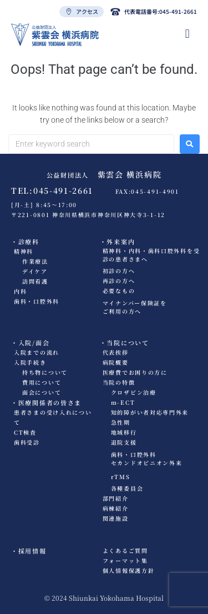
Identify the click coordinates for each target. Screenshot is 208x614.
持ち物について (45, 372)
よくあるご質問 (125, 550)
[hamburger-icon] (188, 33)
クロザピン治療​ (133, 392)
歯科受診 (27, 442)
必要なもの (119, 290)
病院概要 (116, 362)
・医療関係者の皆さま (46, 402)
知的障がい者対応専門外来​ (150, 412)
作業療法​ (35, 261)
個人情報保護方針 (129, 570)
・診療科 (25, 241)
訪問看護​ (35, 281)
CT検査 (25, 432)
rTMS (120, 476)
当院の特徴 (119, 382)
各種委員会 (127, 488)
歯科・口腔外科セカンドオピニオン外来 (146, 458)
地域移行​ (124, 432)
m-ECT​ (123, 402)
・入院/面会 (30, 342)
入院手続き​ (30, 362)
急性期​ (120, 422)
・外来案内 (117, 241)
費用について (41, 382)
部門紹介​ (116, 498)
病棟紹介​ (116, 508)
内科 (20, 291)
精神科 (23, 251)
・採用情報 (29, 550)
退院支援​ (124, 442)
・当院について (124, 342)
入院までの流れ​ (36, 352)
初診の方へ (119, 270)
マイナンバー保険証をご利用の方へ (135, 307)
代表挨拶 (116, 352)
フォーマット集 (125, 560)
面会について (41, 392)
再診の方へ (119, 280)
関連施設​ (116, 518)
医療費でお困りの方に (135, 372)
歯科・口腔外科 (36, 301)
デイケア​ (35, 271)
